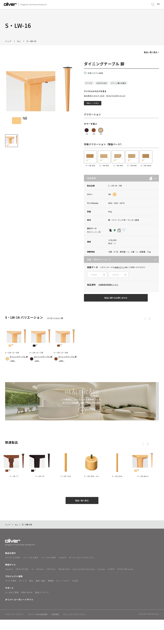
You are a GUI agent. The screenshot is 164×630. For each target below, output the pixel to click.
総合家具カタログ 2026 (94, 95)
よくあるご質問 (12, 602)
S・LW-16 (31, 41)
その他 (75, 591)
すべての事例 (10, 591)
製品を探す (10, 563)
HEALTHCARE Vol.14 (115, 95)
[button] (154, 179)
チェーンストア (62, 591)
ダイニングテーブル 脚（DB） (41, 365)
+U (32, 579)
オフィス (23, 591)
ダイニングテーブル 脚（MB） (65, 365)
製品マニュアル (42, 602)
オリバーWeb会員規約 (38, 625)
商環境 (51, 591)
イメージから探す (30, 568)
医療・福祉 (40, 591)
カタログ (62, 568)
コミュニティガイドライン (74, 625)
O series (101, 579)
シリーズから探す (48, 568)
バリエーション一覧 (55, 324)
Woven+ (40, 579)
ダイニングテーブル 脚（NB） (17, 365)
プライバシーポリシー (14, 625)
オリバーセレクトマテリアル (81, 568)
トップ (8, 41)
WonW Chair (64, 579)
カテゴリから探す (12, 568)
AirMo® (111, 579)
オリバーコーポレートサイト (19, 610)
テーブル (89, 83)
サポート (9, 598)
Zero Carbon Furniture (84, 579)
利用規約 (55, 625)
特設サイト (10, 575)
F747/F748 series (125, 579)
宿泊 (31, 591)
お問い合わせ (27, 602)
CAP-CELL (51, 579)
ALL (19, 41)
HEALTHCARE (101, 83)
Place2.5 (9, 579)
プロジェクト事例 (14, 587)
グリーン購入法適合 (118, 83)
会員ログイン (119, 268)
